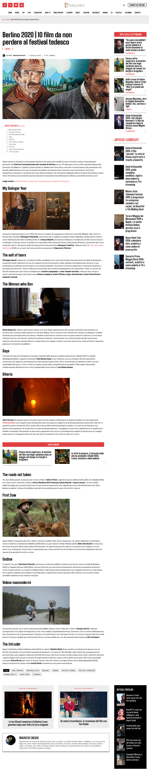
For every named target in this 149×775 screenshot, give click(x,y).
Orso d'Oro (24, 674)
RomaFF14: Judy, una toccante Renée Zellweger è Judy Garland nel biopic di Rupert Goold (134, 715)
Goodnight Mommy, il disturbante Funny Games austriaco (134, 757)
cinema (55, 670)
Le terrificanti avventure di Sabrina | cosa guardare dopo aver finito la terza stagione (28, 723)
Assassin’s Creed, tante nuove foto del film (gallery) (134, 698)
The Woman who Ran (17, 134)
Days (10, 137)
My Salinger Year (15, 130)
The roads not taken (16, 142)
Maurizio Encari (19, 55)
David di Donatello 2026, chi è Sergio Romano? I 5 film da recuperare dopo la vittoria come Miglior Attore (135, 122)
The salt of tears (15, 132)
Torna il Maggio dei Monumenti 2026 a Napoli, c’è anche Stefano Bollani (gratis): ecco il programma (134, 223)
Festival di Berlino (87, 670)
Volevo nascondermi (16, 149)
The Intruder (14, 152)
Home (3, 19)
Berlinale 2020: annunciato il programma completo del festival (41, 181)
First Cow (12, 144)
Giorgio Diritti (10, 674)
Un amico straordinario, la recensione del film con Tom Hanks (83, 723)
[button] (124, 5)
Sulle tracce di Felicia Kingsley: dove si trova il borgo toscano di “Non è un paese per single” (136, 84)
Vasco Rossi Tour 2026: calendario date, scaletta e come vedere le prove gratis (133, 243)
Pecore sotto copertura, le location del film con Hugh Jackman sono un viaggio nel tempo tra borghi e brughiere (136, 64)
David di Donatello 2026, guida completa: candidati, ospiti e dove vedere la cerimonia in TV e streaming (134, 175)
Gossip (128, 109)
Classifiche (130, 131)
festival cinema (68, 670)
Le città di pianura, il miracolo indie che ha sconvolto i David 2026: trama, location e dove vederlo (87, 456)
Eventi (8, 19)
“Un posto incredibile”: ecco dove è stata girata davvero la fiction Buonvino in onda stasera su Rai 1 (136, 45)
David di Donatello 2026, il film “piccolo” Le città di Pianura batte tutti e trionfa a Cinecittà (135, 154)
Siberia (11, 139)
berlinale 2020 (33, 670)
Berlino (45, 670)
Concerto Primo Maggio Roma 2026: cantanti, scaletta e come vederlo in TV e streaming (135, 262)
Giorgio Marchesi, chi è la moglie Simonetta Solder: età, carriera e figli (136, 102)
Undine (11, 147)
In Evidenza (130, 53)
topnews (36, 674)
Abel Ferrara (17, 670)
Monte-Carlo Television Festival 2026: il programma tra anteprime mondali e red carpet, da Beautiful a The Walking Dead (135, 200)
